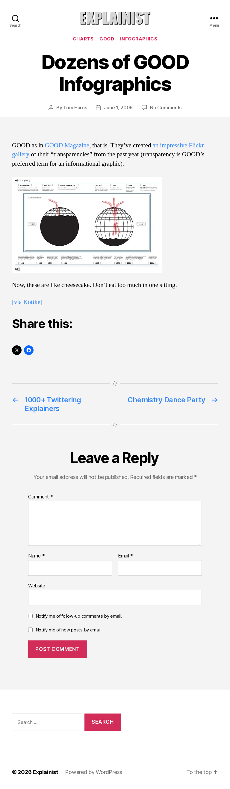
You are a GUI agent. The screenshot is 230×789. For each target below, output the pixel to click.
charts (83, 39)
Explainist (45, 772)
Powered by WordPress (93, 772)
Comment (40, 497)
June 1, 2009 (118, 108)
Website (36, 586)
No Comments (165, 108)
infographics (138, 39)
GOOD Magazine (67, 145)
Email (125, 556)
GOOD (106, 39)
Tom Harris (75, 108)
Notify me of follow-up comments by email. (79, 616)
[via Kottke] (27, 302)
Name (36, 556)
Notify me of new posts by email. (69, 630)
